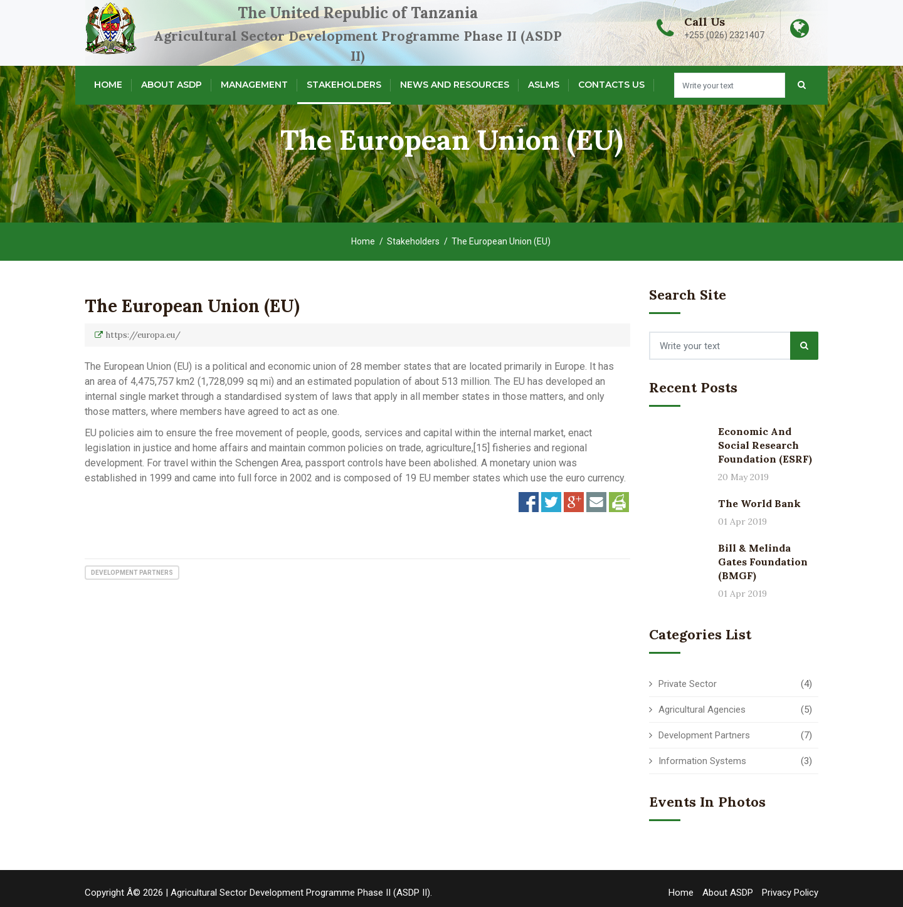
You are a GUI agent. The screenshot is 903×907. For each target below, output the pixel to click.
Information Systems (702, 761)
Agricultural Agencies (702, 709)
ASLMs (543, 84)
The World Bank (759, 503)
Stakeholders (344, 84)
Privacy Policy (790, 892)
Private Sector (687, 683)
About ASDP (171, 84)
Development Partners (132, 572)
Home (108, 84)
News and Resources (454, 84)
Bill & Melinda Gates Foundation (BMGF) (763, 562)
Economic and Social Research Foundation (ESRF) (765, 445)
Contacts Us (611, 84)
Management (254, 84)
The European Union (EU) (192, 306)
